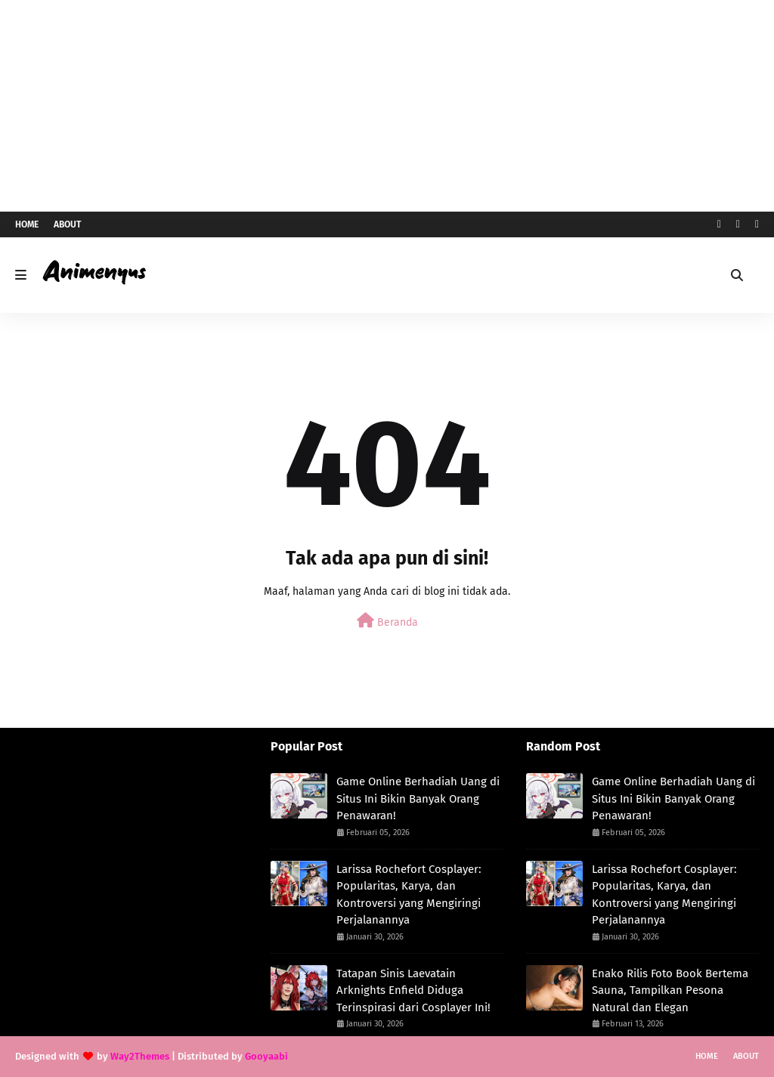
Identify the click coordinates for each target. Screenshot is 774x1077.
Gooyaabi (266, 1056)
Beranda (387, 621)
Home (27, 224)
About (67, 224)
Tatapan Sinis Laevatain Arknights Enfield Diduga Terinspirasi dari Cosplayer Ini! (413, 990)
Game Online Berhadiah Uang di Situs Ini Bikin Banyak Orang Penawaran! (418, 798)
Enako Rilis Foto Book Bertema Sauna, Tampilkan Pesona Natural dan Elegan (670, 990)
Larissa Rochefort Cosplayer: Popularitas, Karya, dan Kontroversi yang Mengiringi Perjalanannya (408, 894)
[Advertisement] (387, 106)
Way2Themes (139, 1056)
